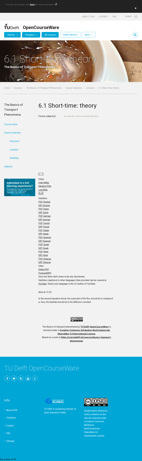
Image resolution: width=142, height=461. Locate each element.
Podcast (44, 273)
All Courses (50, 35)
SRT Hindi (43, 255)
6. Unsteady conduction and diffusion (81, 116)
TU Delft (34, 378)
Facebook (7, 378)
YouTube (42, 283)
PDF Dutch (43, 209)
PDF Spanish (44, 237)
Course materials (73, 88)
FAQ (114, 16)
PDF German (44, 216)
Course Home (10, 124)
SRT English (44, 205)
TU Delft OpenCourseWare (94, 326)
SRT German (44, 219)
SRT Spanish (44, 241)
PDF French (44, 223)
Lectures (90, 88)
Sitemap (10, 441)
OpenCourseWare (41, 27)
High (43, 182)
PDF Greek (43, 244)
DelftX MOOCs (70, 35)
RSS (21, 378)
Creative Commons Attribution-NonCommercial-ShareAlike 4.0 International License (94, 428)
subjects (8, 166)
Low (43, 190)
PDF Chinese (44, 259)
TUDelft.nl (11, 418)
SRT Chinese (44, 262)
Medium (44, 186)
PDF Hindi (43, 251)
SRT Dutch (43, 212)
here (32, 4)
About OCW (88, 16)
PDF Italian (43, 230)
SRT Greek (43, 248)
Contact (103, 16)
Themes (11, 35)
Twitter (14, 378)
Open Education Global (55, 412)
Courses (18, 88)
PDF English (44, 202)
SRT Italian (43, 234)
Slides (43, 269)
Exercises (14, 141)
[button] (134, 8)
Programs (30, 35)
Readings (14, 158)
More (87, 35)
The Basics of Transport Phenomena (43, 88)
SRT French (43, 226)
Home (7, 88)
